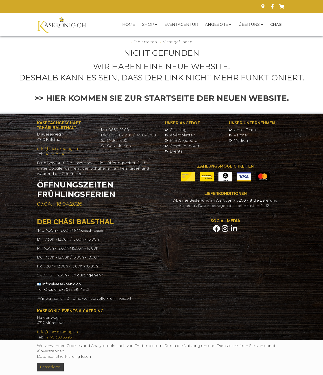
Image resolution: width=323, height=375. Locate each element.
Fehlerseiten (145, 42)
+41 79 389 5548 (58, 337)
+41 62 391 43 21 (57, 154)
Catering (178, 130)
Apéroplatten (182, 135)
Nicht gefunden (177, 42)
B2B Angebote (183, 140)
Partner (241, 135)
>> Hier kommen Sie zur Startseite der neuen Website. (161, 98)
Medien (241, 140)
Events (176, 151)
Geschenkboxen (185, 146)
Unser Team (245, 130)
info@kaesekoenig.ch (57, 149)
